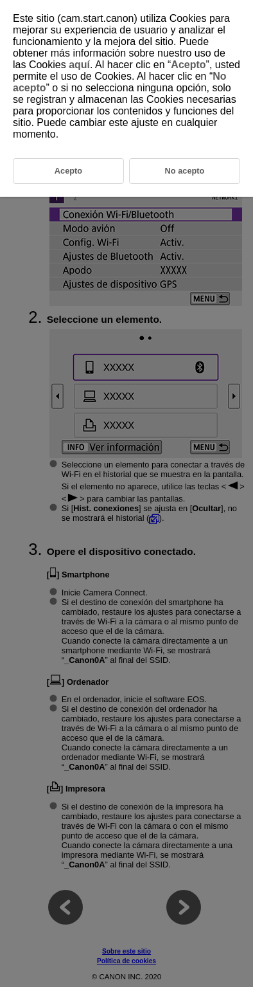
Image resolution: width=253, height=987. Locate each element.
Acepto (188, 64)
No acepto (185, 171)
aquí (79, 64)
